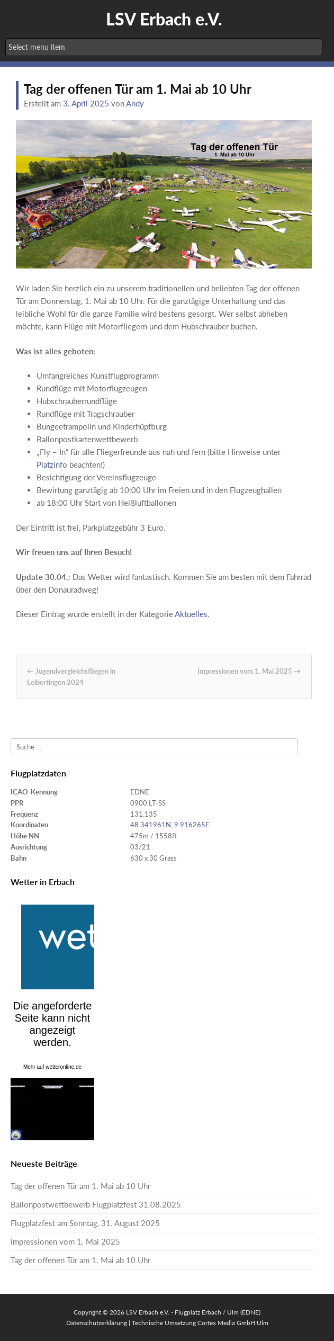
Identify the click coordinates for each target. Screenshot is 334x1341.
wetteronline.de (64, 1067)
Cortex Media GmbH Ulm (232, 1323)
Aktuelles (191, 614)
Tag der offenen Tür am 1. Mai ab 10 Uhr (80, 1186)
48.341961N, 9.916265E (170, 824)
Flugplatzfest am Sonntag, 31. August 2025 (85, 1223)
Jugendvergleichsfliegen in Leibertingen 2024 (71, 676)
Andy (135, 103)
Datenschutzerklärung (96, 1323)
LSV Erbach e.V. (164, 18)
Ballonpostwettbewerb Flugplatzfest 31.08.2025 (96, 1204)
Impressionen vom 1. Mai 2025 (249, 671)
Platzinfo (52, 464)
